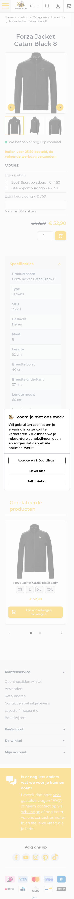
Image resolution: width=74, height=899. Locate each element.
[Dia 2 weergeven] (40, 632)
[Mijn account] (58, 6)
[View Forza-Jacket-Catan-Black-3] (55, 125)
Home (9, 17)
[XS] (20, 588)
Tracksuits (58, 17)
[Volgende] (60, 107)
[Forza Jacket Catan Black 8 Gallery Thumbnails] (35, 125)
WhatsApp (30, 812)
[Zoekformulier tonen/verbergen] (47, 6)
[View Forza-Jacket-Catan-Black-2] (34, 125)
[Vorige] (11, 107)
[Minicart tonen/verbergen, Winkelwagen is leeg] (69, 6)
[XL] (39, 588)
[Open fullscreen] (35, 83)
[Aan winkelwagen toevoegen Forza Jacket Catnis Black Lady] (35, 612)
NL (34, 6)
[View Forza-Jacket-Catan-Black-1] (14, 125)
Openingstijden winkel (23, 682)
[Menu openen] (5, 5)
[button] (35, 672)
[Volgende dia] (61, 632)
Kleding (23, 17)
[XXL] (50, 588)
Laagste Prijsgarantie (21, 711)
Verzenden (13, 689)
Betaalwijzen (15, 718)
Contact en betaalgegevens (27, 703)
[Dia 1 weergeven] (31, 632)
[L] (29, 588)
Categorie (40, 17)
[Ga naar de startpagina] (21, 5)
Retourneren (15, 696)
